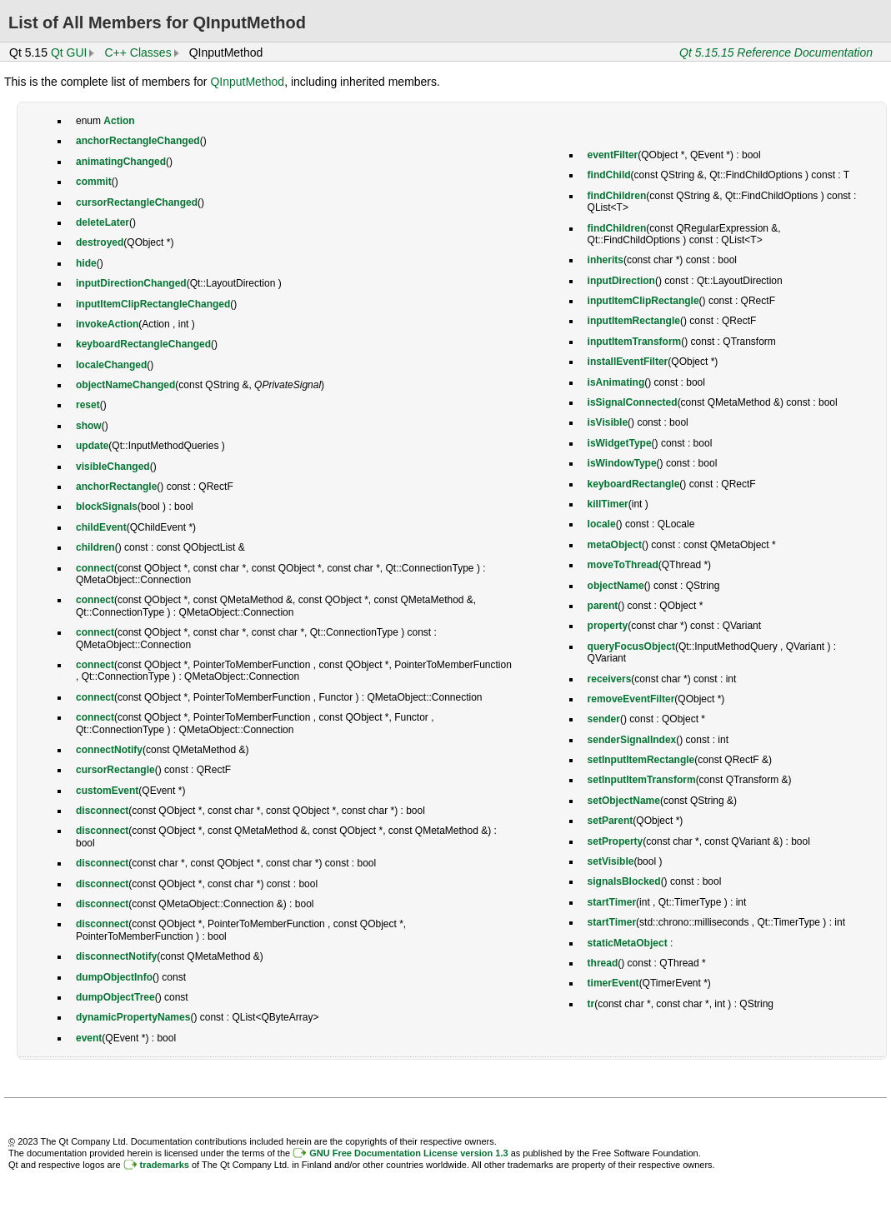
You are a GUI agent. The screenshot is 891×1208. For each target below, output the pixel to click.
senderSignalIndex (632, 740)
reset (88, 405)
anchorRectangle (116, 486)
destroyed (99, 242)
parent (603, 605)
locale (602, 524)
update (92, 446)
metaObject (615, 545)
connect (95, 568)
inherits (605, 260)
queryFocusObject (631, 646)
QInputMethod (247, 81)
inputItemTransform (635, 341)
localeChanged (111, 365)
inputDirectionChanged (131, 283)
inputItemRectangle (634, 321)
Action (118, 121)
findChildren (617, 196)
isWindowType (622, 463)
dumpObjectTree (115, 997)
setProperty (615, 841)
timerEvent (613, 983)
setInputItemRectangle (641, 760)
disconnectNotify (116, 956)
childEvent (101, 527)
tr (591, 1004)
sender (604, 719)
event (89, 1038)
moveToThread (623, 565)
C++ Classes (137, 52)
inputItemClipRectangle (643, 301)
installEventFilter (628, 361)
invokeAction (107, 324)
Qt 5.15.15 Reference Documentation (776, 52)
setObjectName (624, 800)
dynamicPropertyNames (133, 1017)
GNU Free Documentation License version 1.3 (408, 1153)
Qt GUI (69, 52)
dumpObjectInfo (114, 977)
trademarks (164, 1165)
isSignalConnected (633, 402)
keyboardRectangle (634, 484)
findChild (609, 175)
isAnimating (616, 382)
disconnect (102, 810)
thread (603, 963)
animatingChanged (121, 161)
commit (94, 181)
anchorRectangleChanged (138, 141)
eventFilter (613, 155)
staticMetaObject (628, 943)
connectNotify (109, 750)
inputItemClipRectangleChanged (153, 304)
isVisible (608, 422)
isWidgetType (620, 443)
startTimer (612, 902)
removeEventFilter (631, 699)
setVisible (611, 861)
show (89, 426)
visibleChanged (113, 466)
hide (86, 263)
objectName (616, 586)
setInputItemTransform (642, 780)
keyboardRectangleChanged (143, 344)
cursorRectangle (115, 770)
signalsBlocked (624, 881)
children (95, 547)
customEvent (107, 790)
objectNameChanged (125, 385)
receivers (610, 679)
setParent (610, 820)
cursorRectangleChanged (137, 202)
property (608, 625)
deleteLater (102, 222)
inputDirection (621, 281)
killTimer (608, 504)
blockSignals (107, 506)
